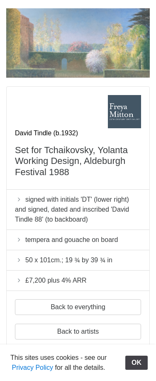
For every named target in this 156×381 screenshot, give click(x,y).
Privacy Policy (33, 367)
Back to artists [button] (78, 331)
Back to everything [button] (78, 306)
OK (136, 362)
